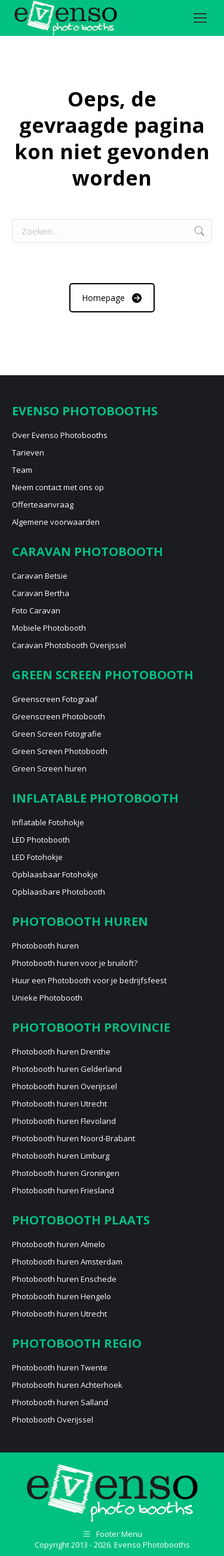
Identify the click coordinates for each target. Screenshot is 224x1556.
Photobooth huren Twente (60, 1367)
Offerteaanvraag (42, 504)
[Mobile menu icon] (200, 18)
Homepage (112, 297)
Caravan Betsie (39, 575)
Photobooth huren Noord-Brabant (73, 1138)
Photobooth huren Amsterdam (67, 1261)
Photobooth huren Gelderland (67, 1068)
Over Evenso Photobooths (60, 435)
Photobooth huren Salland (60, 1402)
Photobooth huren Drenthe (61, 1051)
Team (22, 469)
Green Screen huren (49, 768)
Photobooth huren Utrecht (59, 1103)
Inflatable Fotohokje (48, 822)
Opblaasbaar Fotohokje (55, 874)
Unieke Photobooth (47, 997)
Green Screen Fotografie (57, 733)
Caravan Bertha (40, 593)
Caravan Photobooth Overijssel (69, 645)
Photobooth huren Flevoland (64, 1121)
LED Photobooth (41, 839)
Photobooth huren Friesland (63, 1190)
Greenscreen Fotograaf (54, 699)
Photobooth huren (45, 945)
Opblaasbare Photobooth (58, 891)
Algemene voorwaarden (56, 521)
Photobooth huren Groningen (65, 1173)
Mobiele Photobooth (49, 627)
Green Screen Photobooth (60, 751)
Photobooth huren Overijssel (64, 1086)
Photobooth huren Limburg (60, 1155)
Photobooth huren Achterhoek (67, 1384)
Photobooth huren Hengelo (61, 1296)
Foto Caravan (36, 610)
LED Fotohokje (37, 857)
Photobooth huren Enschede (64, 1279)
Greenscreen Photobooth (58, 716)
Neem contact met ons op (58, 487)
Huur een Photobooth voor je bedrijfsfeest (89, 980)
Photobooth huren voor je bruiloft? (74, 963)
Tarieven (28, 452)
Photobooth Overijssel (52, 1419)
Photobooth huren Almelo (58, 1244)
